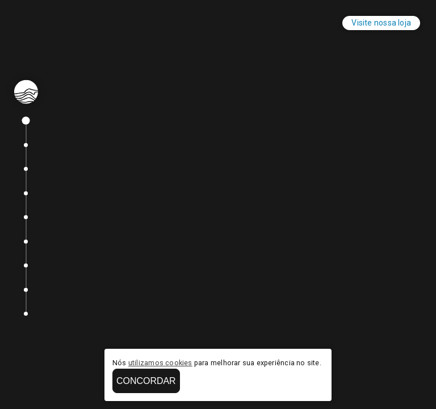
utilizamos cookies (160, 362)
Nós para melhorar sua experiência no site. (216, 362)
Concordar (146, 381)
